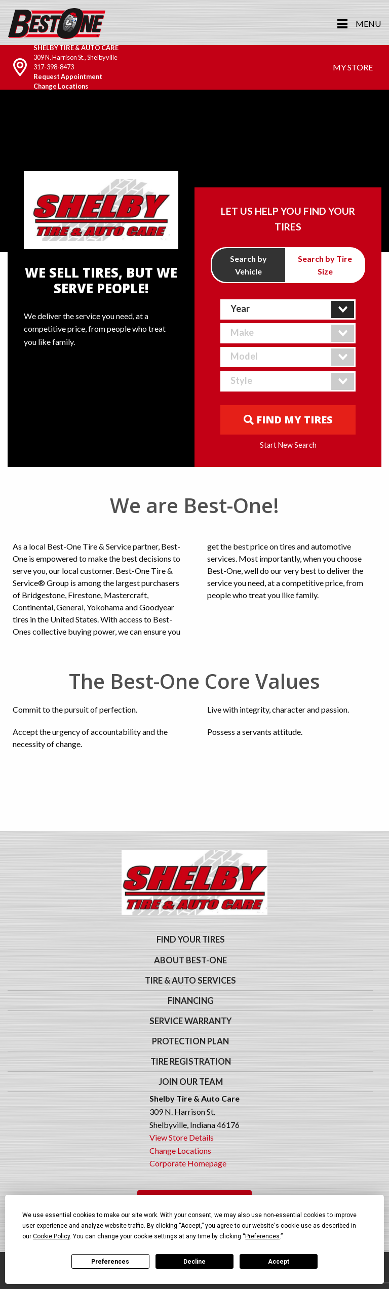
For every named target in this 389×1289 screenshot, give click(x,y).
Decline (194, 1261)
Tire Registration (190, 1062)
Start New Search (288, 445)
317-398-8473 (53, 67)
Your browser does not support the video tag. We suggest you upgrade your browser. (194, 170)
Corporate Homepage (187, 1163)
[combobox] (288, 309)
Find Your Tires (191, 939)
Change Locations (60, 86)
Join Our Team (191, 1082)
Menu (368, 23)
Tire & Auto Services (190, 980)
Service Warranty (190, 1021)
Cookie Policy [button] (51, 1236)
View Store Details (181, 1137)
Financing (191, 1001)
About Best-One (190, 960)
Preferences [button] (262, 1236)
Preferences (110, 1261)
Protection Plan (190, 1041)
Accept (278, 1261)
